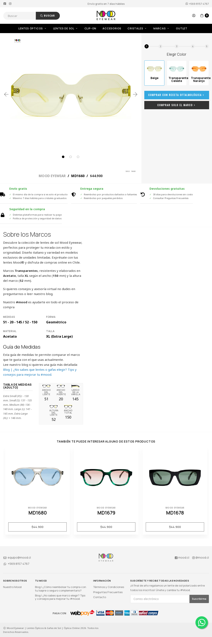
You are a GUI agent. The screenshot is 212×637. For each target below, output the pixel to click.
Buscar (47, 15)
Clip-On (90, 28)
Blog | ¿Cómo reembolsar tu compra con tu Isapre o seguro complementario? (60, 588)
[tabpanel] (70, 94)
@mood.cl (200, 557)
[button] (194, 15)
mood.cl (181, 557)
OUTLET (181, 28)
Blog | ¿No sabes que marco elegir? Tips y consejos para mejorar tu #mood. (60, 597)
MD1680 (37, 512)
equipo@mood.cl (17, 557)
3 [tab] (78, 157)
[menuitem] (35, 28)
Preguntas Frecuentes (108, 592)
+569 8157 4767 (197, 4)
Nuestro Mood (12, 587)
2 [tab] (70, 157)
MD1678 (175, 512)
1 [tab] (63, 157)
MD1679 (106, 512)
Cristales (137, 28)
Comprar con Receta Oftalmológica (176, 95)
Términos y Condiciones (108, 587)
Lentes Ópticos (32, 28)
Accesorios (111, 28)
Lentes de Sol (65, 28)
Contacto (99, 597)
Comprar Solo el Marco (176, 105)
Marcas (161, 28)
